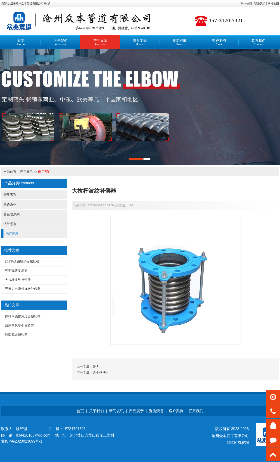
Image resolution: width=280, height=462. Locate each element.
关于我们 (96, 411)
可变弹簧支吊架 (16, 271)
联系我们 (196, 411)
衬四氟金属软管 (16, 334)
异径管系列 (11, 214)
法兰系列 (9, 224)
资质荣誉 (156, 411)
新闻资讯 (116, 411)
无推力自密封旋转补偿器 (22, 289)
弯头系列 (9, 195)
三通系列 (9, 204)
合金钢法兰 (101, 372)
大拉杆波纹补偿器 (18, 280)
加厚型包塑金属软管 (19, 325)
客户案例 (176, 411)
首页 (80, 411)
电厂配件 (44, 172)
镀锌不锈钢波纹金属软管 (22, 316)
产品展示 (26, 172)
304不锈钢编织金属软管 (22, 262)
